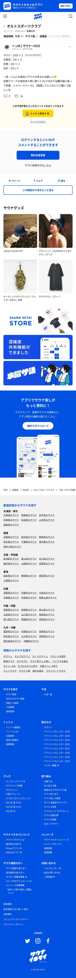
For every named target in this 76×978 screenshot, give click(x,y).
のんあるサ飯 (50, 785)
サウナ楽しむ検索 (52, 798)
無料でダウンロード (38, 425)
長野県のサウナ (47, 563)
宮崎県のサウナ (47, 636)
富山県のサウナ (29, 558)
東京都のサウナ (47, 541)
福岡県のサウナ (11, 631)
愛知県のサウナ (47, 575)
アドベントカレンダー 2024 (57, 735)
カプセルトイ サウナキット (56, 811)
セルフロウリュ (22, 656)
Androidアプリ (13, 852)
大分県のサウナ (29, 636)
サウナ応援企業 (51, 815)
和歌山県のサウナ (48, 597)
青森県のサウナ (29, 515)
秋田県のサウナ (29, 519)
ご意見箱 (48, 876)
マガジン (48, 727)
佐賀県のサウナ (29, 631)
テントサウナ (10, 670)
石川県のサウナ (47, 558)
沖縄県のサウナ (31, 641)
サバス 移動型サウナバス (55, 802)
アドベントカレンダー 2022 (57, 744)
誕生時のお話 (12, 844)
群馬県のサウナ (47, 537)
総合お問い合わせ (52, 872)
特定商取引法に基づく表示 (15, 909)
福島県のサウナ (11, 524)
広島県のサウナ (11, 614)
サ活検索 (10, 707)
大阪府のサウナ (47, 592)
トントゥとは (12, 731)
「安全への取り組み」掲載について (19, 891)
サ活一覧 (48, 694)
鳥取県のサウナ (11, 609)
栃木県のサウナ (29, 537)
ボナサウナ (22, 661)
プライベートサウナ (56, 670)
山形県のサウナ (47, 519)
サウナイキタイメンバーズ (56, 839)
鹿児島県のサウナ (12, 641)
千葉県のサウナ (29, 541)
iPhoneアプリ (12, 848)
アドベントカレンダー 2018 (57, 761)
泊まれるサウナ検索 (15, 698)
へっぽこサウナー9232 (26, 46)
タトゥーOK (9, 666)
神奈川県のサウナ (12, 546)
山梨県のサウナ (29, 563)
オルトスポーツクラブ (24, 26)
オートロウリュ (40, 656)
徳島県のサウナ (47, 614)
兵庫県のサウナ (11, 597)
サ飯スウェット (13, 794)
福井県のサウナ (11, 563)
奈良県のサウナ (29, 597)
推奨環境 (7, 904)
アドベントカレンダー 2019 (57, 757)
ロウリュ (7, 656)
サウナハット (12, 789)
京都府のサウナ (29, 592)
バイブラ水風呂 (60, 661)
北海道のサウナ (11, 515)
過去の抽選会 (12, 740)
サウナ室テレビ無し (40, 661)
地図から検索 (12, 703)
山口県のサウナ (29, 614)
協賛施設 (48, 848)
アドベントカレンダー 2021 (57, 748)
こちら (47, 165)
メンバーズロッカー (53, 844)
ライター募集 (50, 765)
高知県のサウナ (47, 619)
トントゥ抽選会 (13, 727)
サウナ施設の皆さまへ (16, 868)
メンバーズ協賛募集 (15, 885)
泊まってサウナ (51, 823)
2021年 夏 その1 (13, 802)
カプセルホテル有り (28, 666)
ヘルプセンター (51, 868)
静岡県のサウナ (29, 575)
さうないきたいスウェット (18, 798)
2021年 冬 (10, 811)
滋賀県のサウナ (11, 592)
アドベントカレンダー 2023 (57, 740)
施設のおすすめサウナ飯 (55, 789)
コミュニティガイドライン (15, 919)
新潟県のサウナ (11, 558)
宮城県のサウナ (11, 519)
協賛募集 (10, 744)
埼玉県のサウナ (11, 541)
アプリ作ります (51, 794)
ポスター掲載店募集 (15, 876)
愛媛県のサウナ (29, 619)
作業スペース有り (49, 666)
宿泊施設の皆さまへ (15, 872)
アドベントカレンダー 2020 (57, 752)
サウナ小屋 (24, 670)
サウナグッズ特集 (14, 785)
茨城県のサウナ (11, 537)
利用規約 (7, 914)
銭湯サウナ (9, 661)
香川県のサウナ (11, 619)
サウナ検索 (11, 694)
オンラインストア (14, 781)
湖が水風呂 (37, 670)
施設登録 (10, 711)
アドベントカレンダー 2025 (57, 731)
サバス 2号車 (50, 806)
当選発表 (10, 735)
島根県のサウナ (29, 609)
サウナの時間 (50, 819)
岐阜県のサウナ (11, 575)
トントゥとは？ (38, 121)
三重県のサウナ (11, 580)
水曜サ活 (48, 781)
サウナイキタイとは (15, 839)
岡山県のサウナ (47, 609)
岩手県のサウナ (47, 515)
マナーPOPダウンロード (17, 881)
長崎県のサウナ (47, 631)
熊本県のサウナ (11, 636)
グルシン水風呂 (58, 656)
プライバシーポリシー (13, 924)
